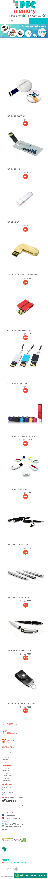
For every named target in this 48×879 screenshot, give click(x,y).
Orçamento (6, 757)
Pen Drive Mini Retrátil (18, 383)
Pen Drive (5, 768)
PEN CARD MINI (13, 169)
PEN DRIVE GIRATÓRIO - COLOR (21, 436)
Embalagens (6, 776)
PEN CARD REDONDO (16, 116)
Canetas (5, 783)
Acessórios (6, 778)
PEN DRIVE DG (13, 222)
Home (4, 750)
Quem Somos (7, 752)
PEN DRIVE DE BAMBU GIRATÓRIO (22, 275)
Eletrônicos (6, 781)
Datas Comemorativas (10, 755)
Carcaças (5, 773)
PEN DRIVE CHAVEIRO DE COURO (21, 703)
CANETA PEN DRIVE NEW (18, 598)
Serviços (5, 762)
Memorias (5, 771)
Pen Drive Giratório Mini (19, 330)
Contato (5, 760)
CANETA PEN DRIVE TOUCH (19, 651)
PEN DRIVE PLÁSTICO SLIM (18, 489)
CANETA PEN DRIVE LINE (17, 545)
